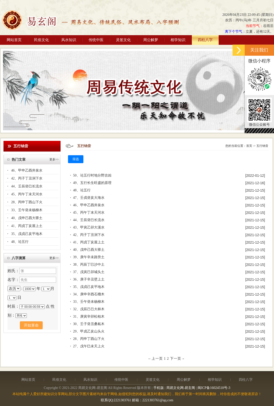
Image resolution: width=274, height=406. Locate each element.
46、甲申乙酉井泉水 (26, 170)
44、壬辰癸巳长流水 (26, 186)
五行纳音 (262, 146)
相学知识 (178, 40)
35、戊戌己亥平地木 (26, 234)
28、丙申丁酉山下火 (26, 202)
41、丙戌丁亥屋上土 (26, 226)
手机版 (158, 388)
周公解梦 (150, 40)
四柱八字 (205, 40)
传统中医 (96, 40)
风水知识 (68, 40)
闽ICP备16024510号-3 (214, 388)
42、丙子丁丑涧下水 (26, 178)
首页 (249, 146)
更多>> (54, 159)
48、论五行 (20, 242)
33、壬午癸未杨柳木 (26, 210)
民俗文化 (41, 40)
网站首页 (14, 40)
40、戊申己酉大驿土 (26, 218)
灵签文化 (123, 40)
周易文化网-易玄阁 (180, 388)
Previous (7, 90)
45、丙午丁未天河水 (26, 194)
